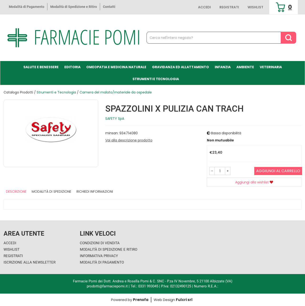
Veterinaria (271, 67)
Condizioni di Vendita (100, 243)
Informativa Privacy (99, 256)
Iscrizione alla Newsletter (30, 262)
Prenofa (140, 299)
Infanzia (223, 67)
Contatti (109, 7)
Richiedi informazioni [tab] (94, 191)
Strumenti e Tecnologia (155, 79)
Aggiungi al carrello (278, 171)
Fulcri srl (184, 299)
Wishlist (255, 7)
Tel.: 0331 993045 (144, 286)
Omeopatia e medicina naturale (116, 67)
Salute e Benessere (41, 67)
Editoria (72, 67)
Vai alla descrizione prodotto (128, 140)
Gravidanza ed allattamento (180, 67)
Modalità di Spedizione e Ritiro (73, 7)
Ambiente (245, 67)
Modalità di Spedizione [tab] (51, 191)
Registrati (229, 7)
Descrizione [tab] (16, 191)
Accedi (204, 7)
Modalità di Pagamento (26, 7)
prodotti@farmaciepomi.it (108, 286)
